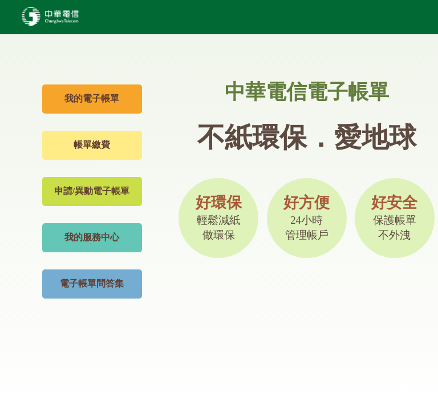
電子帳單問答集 (92, 283)
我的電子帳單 (91, 98)
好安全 (394, 217)
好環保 (219, 217)
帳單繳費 (92, 145)
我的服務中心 (91, 237)
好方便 (306, 217)
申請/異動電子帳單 (91, 191)
